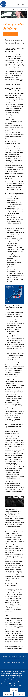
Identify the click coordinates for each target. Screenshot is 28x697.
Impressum (7, 662)
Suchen (17, 3)
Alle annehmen (19, 694)
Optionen (14, 690)
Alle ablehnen (8, 694)
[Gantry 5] (3, 4)
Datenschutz (13, 662)
